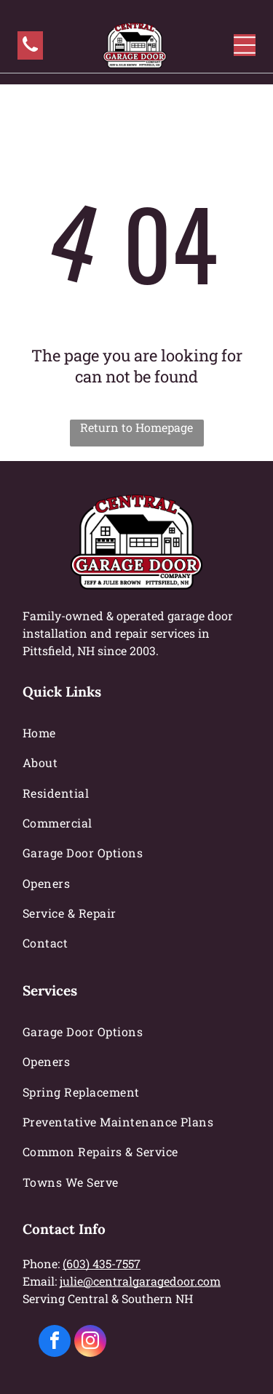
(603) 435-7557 (102, 1263)
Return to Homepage (136, 427)
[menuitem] (136, 733)
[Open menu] (245, 45)
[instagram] (90, 1343)
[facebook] (55, 1343)
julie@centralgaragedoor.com (140, 1281)
